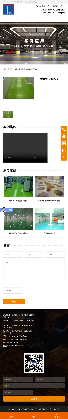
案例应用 (22, 69)
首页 (11, 18)
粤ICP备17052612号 (52, 409)
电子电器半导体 (31, 69)
